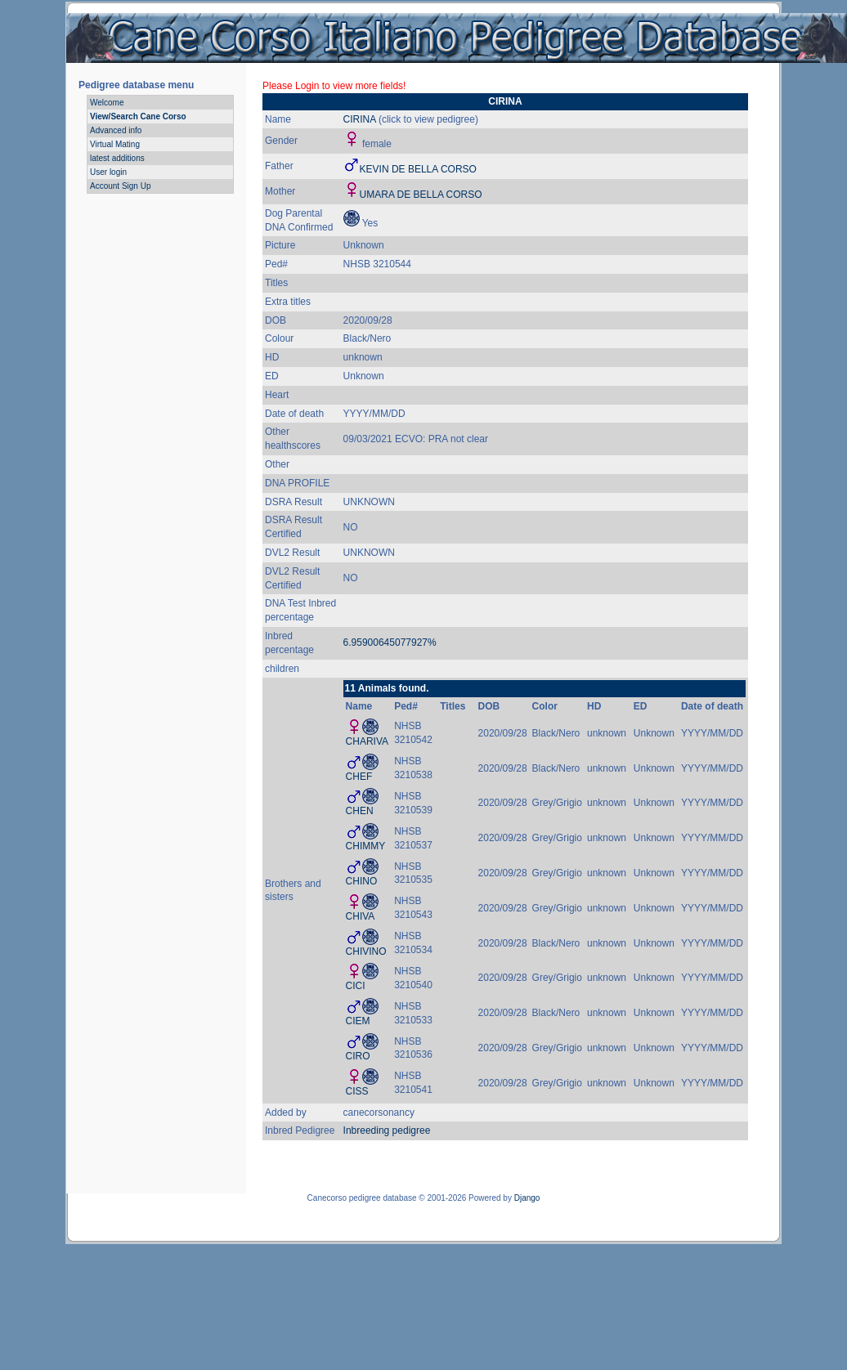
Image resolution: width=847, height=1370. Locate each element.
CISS (357, 1091)
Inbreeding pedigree (387, 1130)
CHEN (360, 811)
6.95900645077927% (390, 642)
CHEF (359, 776)
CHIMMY (366, 846)
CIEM (358, 1021)
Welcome (107, 102)
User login (108, 172)
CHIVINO (366, 951)
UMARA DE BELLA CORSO (421, 194)
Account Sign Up (120, 185)
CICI (355, 986)
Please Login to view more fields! (334, 86)
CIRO (358, 1056)
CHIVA (360, 916)
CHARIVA (367, 741)
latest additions (117, 158)
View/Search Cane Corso (138, 116)
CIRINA (361, 119)
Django (527, 1197)
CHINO (362, 881)
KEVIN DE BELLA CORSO (418, 169)
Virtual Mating (115, 144)
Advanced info (115, 130)
